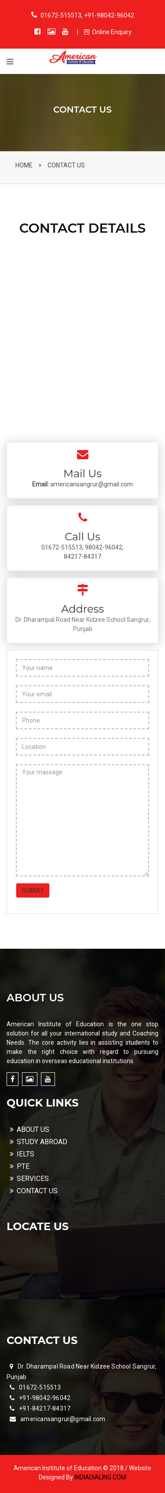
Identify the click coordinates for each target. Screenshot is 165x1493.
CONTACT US (66, 165)
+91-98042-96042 (44, 1397)
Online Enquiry (108, 31)
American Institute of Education (58, 1468)
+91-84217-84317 (44, 1408)
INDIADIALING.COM (100, 1477)
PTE (19, 1166)
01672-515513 (40, 1387)
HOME (24, 165)
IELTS (22, 1154)
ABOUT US (29, 1129)
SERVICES (29, 1178)
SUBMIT (33, 890)
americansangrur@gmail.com (62, 1418)
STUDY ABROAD (38, 1142)
